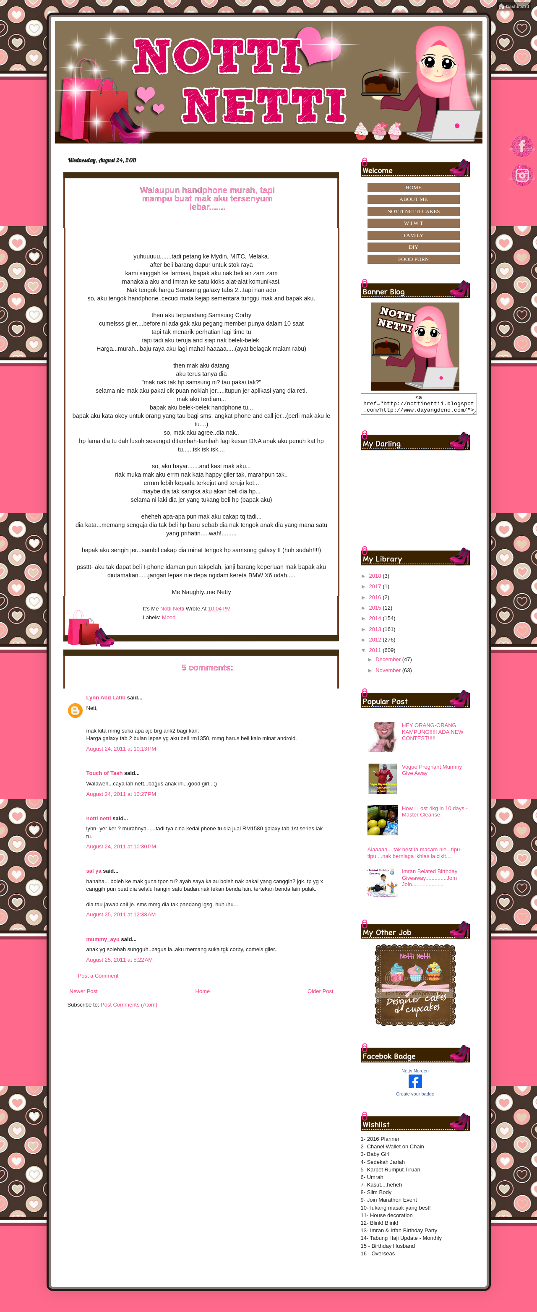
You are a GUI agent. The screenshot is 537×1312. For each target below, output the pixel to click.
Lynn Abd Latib (106, 697)
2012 (376, 643)
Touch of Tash (104, 773)
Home (203, 991)
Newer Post (84, 991)
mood (169, 617)
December (388, 663)
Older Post (320, 991)
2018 (376, 579)
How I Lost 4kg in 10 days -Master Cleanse (435, 815)
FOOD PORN (413, 259)
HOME (414, 187)
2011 (376, 654)
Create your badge (415, 1097)
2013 (376, 633)
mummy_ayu (103, 939)
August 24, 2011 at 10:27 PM (121, 794)
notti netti (98, 818)
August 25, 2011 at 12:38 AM (121, 914)
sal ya (94, 871)
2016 (376, 601)
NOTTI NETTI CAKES (413, 211)
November (388, 674)
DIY (413, 247)
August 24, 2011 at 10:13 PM (121, 749)
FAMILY (414, 235)
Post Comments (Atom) (129, 1005)
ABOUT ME (413, 199)
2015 (376, 611)
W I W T (413, 223)
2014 (376, 622)
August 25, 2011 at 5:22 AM (119, 960)
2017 (376, 590)
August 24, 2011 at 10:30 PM (121, 846)
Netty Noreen (415, 1074)
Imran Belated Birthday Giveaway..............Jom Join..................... (429, 881)
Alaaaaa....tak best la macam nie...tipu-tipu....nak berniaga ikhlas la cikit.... (415, 856)
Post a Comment (98, 976)
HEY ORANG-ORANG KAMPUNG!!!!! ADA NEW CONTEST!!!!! (433, 735)
